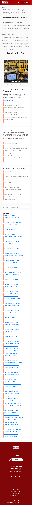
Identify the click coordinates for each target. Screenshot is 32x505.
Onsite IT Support (8, 110)
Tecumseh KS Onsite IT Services (12, 422)
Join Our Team (16, 489)
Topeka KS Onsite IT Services (11, 424)
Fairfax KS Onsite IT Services (11, 286)
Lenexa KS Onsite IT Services (11, 346)
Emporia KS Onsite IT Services (11, 279)
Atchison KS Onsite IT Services (11, 227)
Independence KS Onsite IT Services (12, 315)
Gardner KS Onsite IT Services (11, 301)
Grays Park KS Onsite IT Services (12, 303)
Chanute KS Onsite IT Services (11, 243)
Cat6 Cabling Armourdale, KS (11, 153)
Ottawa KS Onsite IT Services (11, 381)
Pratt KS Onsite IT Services (10, 400)
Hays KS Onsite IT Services (10, 308)
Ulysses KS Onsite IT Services (11, 427)
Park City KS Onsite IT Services (11, 389)
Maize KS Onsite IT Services (10, 355)
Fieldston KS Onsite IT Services (11, 289)
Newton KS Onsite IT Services (11, 372)
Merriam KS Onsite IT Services (11, 365)
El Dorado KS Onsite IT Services (11, 274)
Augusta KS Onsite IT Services (11, 229)
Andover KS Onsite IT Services (11, 217)
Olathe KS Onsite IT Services (11, 379)
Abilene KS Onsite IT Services (11, 215)
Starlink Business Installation (16, 487)
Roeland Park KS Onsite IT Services (12, 405)
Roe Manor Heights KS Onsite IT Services (13, 403)
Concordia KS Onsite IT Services (11, 253)
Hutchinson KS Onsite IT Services (12, 312)
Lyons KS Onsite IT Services (10, 353)
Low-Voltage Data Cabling (16, 485)
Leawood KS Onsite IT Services (11, 341)
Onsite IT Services (8, 100)
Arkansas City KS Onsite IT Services (12, 222)
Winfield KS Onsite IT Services (11, 436)
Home (3, 7)
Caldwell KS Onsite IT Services (11, 241)
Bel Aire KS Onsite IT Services (11, 234)
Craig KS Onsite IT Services (10, 258)
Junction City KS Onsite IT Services (12, 320)
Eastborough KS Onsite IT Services (12, 272)
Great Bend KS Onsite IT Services (12, 305)
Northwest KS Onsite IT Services (12, 377)
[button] (5, 71)
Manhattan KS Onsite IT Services (12, 358)
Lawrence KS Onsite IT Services (11, 336)
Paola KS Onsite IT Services (10, 386)
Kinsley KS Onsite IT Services (11, 331)
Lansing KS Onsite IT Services (11, 334)
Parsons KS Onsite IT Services (11, 391)
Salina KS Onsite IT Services (10, 408)
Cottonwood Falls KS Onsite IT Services (13, 255)
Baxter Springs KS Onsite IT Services (12, 232)
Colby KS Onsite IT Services (10, 251)
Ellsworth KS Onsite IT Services (11, 277)
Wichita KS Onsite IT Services (11, 434)
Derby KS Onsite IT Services (10, 265)
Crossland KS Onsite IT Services (11, 260)
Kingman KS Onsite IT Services (11, 329)
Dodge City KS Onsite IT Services (12, 270)
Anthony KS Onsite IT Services (11, 220)
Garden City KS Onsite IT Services (12, 298)
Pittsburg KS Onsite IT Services (11, 393)
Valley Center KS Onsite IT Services (12, 429)
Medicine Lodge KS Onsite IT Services (13, 362)
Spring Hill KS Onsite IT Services (11, 419)
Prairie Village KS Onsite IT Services (12, 398)
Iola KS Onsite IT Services (10, 317)
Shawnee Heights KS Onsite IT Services (13, 417)
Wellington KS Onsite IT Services (12, 431)
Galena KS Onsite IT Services (11, 296)
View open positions (16, 491)
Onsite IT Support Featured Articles (16, 483)
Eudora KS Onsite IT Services (11, 282)
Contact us (16, 493)
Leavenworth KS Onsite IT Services (12, 339)
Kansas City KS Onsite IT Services (12, 324)
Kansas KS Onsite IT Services (11, 322)
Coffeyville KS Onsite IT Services (12, 248)
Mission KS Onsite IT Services (11, 367)
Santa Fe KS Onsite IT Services (11, 410)
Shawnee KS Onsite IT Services (11, 415)
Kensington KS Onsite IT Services (12, 327)
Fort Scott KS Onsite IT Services (11, 293)
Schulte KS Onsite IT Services (11, 412)
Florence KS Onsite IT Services (11, 291)
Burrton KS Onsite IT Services (11, 239)
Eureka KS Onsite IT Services (11, 284)
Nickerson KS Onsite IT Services (11, 374)
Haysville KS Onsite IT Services (11, 310)
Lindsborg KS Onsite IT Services (11, 350)
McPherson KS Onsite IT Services (12, 360)
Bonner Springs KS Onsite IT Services (13, 236)
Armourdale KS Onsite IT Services (12, 224)
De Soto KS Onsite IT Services (11, 263)
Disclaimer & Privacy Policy (16, 495)
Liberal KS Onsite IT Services (11, 348)
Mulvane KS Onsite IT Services (11, 370)
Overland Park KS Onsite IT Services (12, 384)
